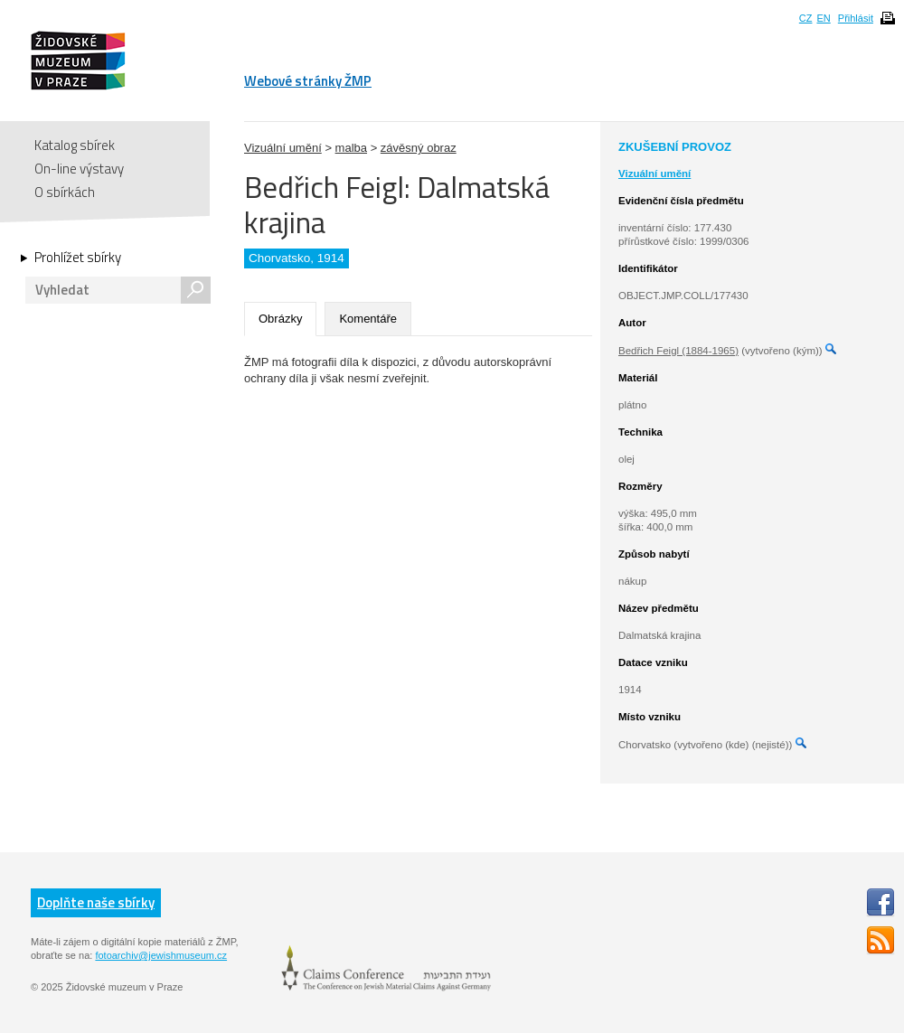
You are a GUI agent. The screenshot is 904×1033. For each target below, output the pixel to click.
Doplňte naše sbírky (96, 902)
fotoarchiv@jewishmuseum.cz (161, 955)
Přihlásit (855, 18)
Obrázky (280, 318)
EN (823, 18)
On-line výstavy (79, 168)
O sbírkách (64, 192)
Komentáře (368, 318)
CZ (806, 18)
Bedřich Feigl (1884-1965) (678, 350)
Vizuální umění (283, 148)
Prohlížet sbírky (77, 257)
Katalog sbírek (74, 145)
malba (351, 148)
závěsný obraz (419, 148)
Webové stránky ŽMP (308, 80)
